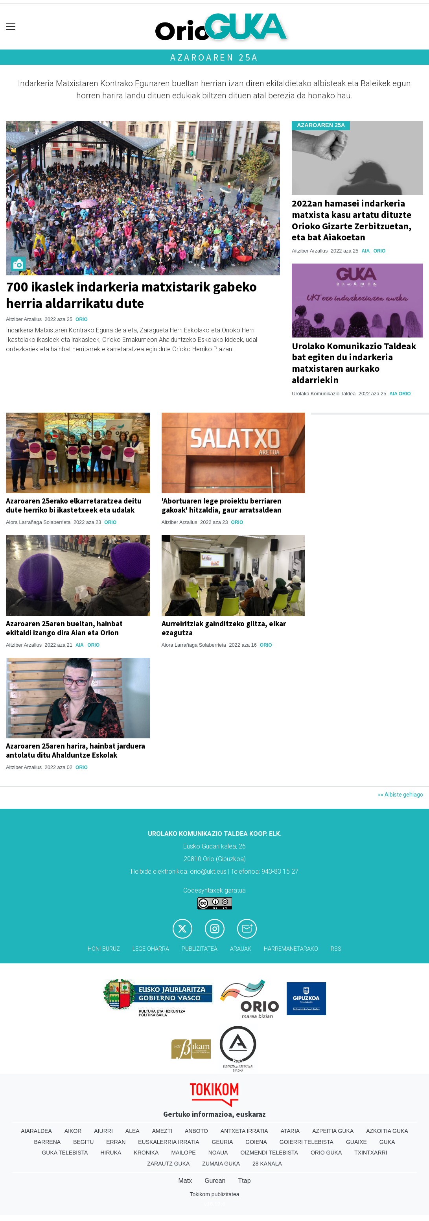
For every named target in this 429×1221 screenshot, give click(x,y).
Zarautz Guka (168, 1163)
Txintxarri (370, 1152)
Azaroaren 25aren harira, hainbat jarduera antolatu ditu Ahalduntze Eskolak (75, 750)
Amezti (162, 1131)
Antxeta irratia (244, 1131)
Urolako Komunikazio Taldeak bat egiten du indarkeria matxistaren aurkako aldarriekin (354, 363)
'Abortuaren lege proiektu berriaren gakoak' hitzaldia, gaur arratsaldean (222, 505)
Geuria (222, 1142)
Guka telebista (65, 1152)
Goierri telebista (306, 1142)
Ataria (290, 1131)
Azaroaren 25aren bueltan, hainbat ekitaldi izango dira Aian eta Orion (64, 628)
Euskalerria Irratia (168, 1142)
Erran (115, 1142)
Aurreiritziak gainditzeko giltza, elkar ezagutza (224, 628)
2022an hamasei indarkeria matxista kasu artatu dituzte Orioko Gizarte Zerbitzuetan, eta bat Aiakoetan (351, 220)
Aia (365, 251)
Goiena (256, 1142)
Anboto (196, 1131)
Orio (81, 319)
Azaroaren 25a (214, 57)
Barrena (47, 1142)
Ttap (244, 1180)
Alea (132, 1131)
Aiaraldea (36, 1131)
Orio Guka (326, 1152)
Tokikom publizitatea (214, 1194)
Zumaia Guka (221, 1163)
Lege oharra (151, 949)
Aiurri (103, 1131)
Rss (336, 949)
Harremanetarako (291, 949)
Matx (185, 1180)
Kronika (146, 1152)
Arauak (240, 949)
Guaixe (356, 1142)
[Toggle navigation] (10, 26)
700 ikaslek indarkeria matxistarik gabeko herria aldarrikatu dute (131, 295)
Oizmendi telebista (269, 1152)
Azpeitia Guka (333, 1131)
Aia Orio (400, 394)
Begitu (83, 1142)
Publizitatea (199, 949)
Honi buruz (104, 949)
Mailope (183, 1152)
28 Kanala (267, 1163)
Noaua (218, 1152)
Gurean (214, 1180)
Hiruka (110, 1152)
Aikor (73, 1131)
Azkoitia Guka (387, 1131)
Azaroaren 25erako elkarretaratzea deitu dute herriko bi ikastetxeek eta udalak (74, 505)
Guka (387, 1142)
